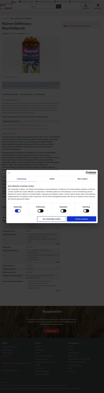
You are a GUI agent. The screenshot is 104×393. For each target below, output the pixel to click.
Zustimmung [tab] (21, 179)
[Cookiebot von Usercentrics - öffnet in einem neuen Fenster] (87, 172)
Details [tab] (52, 179)
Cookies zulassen (81, 219)
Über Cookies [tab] (82, 179)
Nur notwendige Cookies (52, 219)
